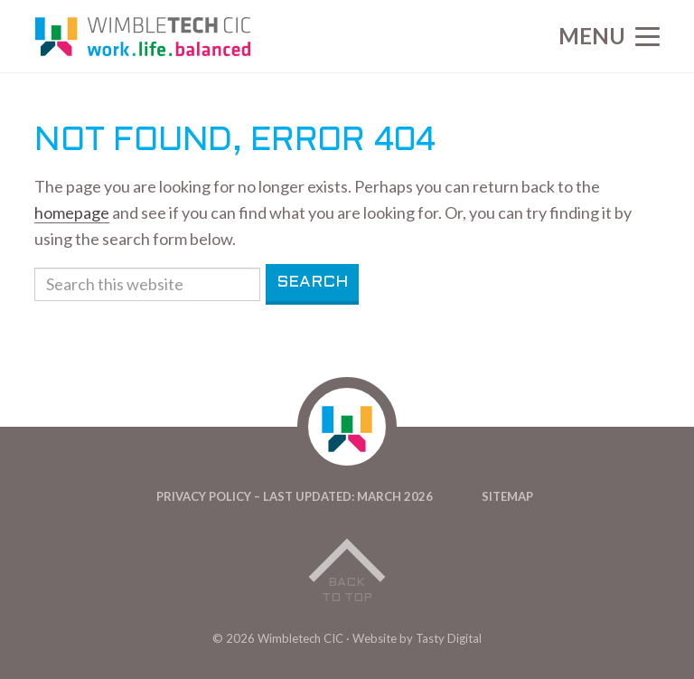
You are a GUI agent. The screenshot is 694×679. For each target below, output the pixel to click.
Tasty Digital (449, 638)
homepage (71, 212)
